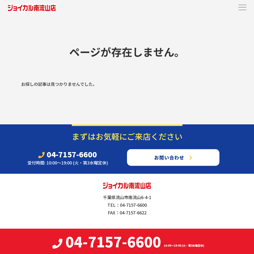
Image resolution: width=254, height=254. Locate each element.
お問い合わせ (173, 157)
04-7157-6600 (67, 154)
